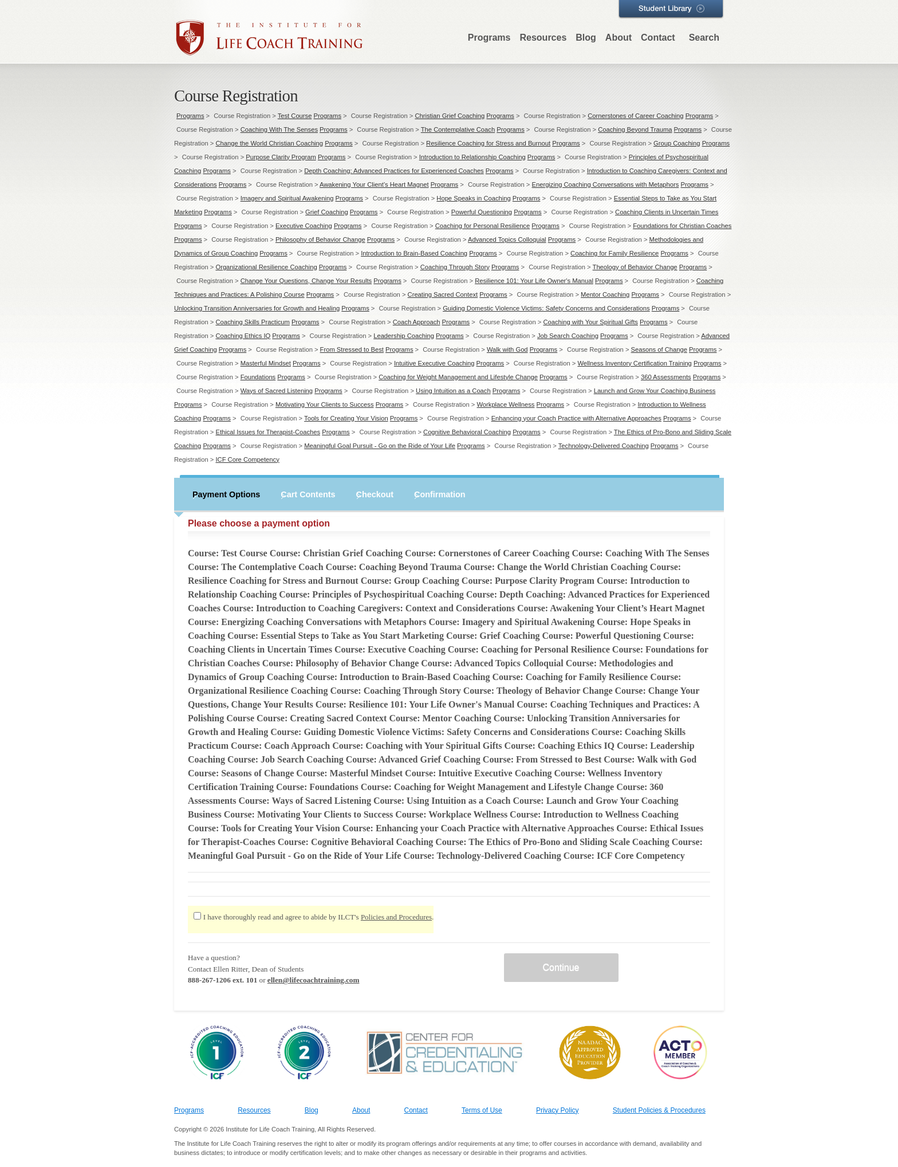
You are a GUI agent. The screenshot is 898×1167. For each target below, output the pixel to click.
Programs (489, 37)
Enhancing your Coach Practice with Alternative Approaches (576, 418)
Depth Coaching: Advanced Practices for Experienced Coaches (393, 170)
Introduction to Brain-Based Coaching (414, 253)
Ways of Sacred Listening (277, 390)
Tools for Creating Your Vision (346, 418)
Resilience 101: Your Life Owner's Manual (534, 280)
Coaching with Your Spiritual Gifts (590, 322)
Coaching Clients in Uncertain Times (666, 212)
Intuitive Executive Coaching (434, 363)
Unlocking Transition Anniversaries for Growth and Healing (257, 308)
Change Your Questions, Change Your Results (306, 280)
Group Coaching (676, 143)
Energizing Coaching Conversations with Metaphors (605, 184)
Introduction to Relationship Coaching (472, 157)
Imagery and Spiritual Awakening (287, 198)
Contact (658, 37)
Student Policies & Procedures (659, 1110)
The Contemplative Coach (458, 129)
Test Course (295, 115)
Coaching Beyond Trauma (635, 129)
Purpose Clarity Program (281, 157)
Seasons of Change (659, 349)
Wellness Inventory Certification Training (634, 363)
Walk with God (507, 349)
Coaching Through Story (455, 267)
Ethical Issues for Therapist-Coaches (267, 432)
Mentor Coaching (605, 294)
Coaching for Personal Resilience (482, 225)
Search (704, 37)
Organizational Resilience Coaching (266, 267)
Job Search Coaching (567, 335)
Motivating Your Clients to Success (324, 404)
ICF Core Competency (247, 459)
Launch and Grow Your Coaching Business (655, 390)
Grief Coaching (326, 212)
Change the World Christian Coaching (269, 143)
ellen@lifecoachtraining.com (313, 980)
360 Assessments (666, 377)
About (618, 37)
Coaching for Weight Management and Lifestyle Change (458, 377)
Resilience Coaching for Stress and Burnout (488, 143)
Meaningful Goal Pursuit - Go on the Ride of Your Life (379, 445)
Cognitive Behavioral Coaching (467, 432)
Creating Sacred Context (443, 294)
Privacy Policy (557, 1110)
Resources (542, 37)
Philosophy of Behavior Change (320, 239)
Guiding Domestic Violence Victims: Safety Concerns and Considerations (546, 308)
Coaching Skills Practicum (252, 322)
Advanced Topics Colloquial (507, 239)
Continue (560, 967)
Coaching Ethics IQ (242, 335)
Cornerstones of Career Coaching (635, 115)
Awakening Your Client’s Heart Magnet (374, 184)
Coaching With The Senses (279, 129)
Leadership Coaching (403, 335)
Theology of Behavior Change (635, 267)
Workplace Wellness (506, 404)
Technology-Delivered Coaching (603, 445)
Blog (586, 37)
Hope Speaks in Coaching (473, 198)
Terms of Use (482, 1110)
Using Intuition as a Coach (453, 390)
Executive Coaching (303, 225)
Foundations (258, 377)
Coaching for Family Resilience (614, 253)
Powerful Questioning (481, 212)
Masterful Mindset (266, 363)
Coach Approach (416, 322)
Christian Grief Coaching (450, 115)
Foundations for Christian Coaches (682, 225)
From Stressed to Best (352, 349)
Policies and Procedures (396, 917)
